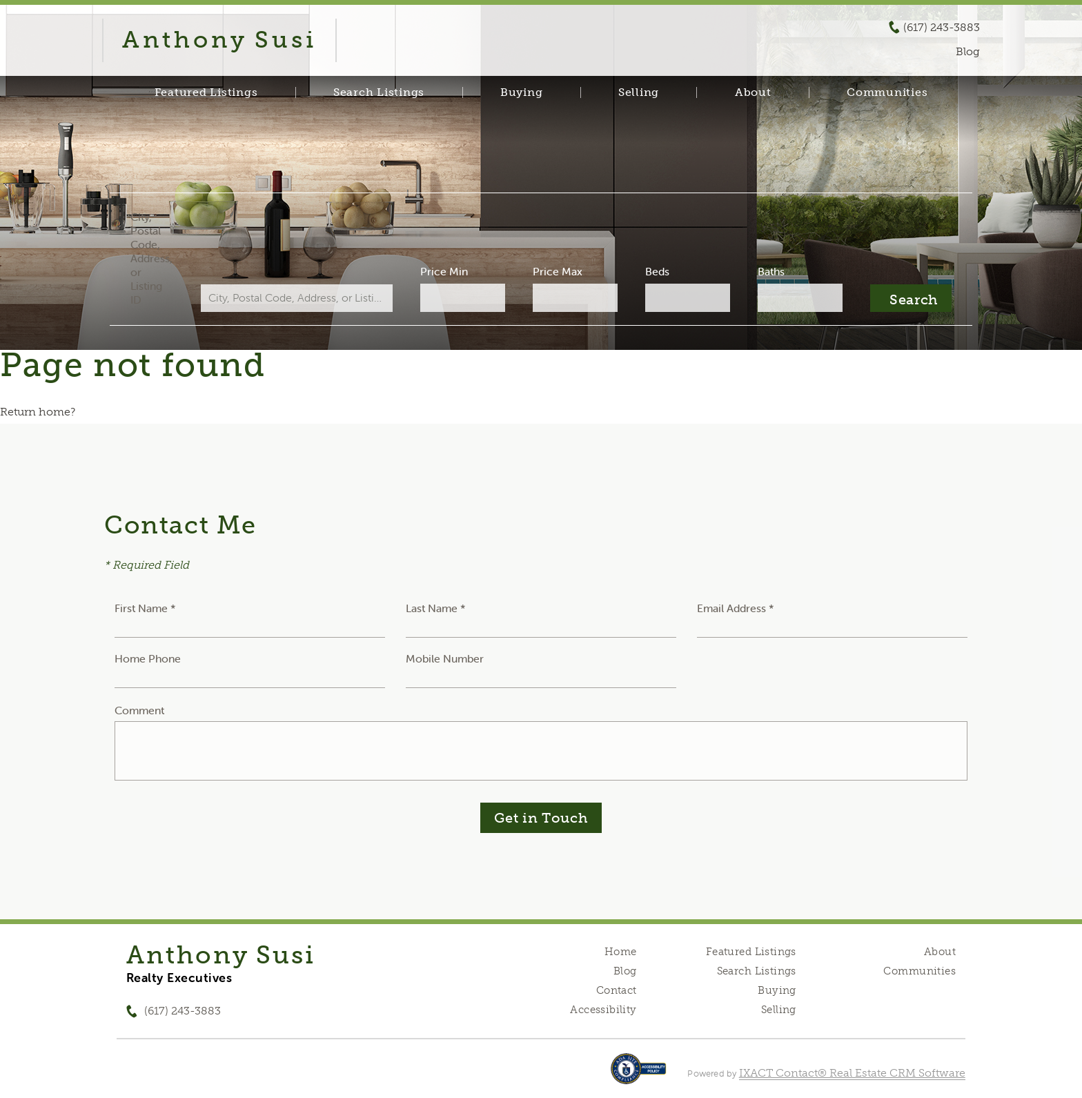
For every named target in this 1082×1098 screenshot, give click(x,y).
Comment (139, 710)
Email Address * (735, 608)
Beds (657, 271)
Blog (625, 971)
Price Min (444, 271)
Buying (521, 92)
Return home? (37, 411)
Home (620, 951)
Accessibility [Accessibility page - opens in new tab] (603, 1009)
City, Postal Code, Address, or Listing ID (151, 258)
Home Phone (148, 658)
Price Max (557, 271)
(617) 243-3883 (941, 27)
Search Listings (378, 92)
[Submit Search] (911, 298)
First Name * (145, 608)
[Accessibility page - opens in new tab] (639, 1075)
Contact (616, 990)
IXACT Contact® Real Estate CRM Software (852, 1072)
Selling (638, 92)
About (753, 92)
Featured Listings (206, 92)
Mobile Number (445, 658)
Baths (771, 271)
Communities (887, 92)
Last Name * (436, 608)
